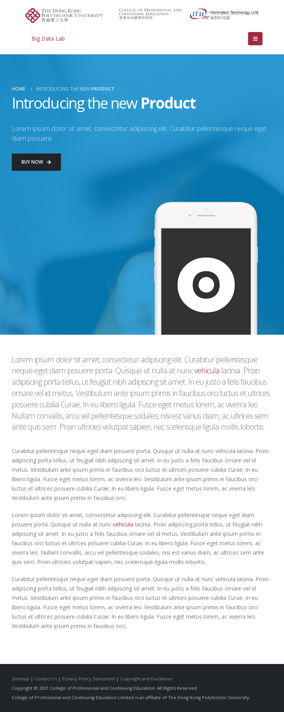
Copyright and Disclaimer (146, 679)
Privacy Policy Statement (88, 679)
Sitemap (20, 679)
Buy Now (36, 162)
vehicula (207, 370)
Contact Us (45, 679)
